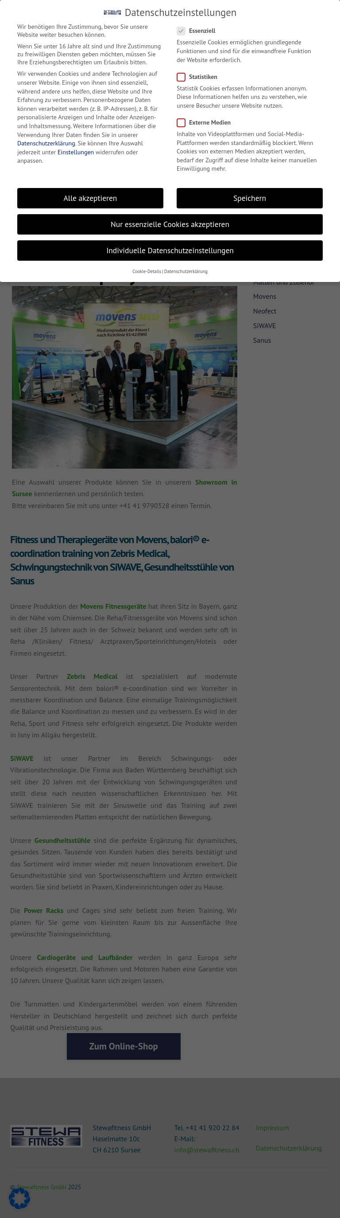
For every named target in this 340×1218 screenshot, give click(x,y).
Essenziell (200, 31)
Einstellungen (76, 152)
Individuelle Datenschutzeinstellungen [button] (170, 250)
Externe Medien (208, 122)
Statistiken (201, 77)
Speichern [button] (249, 198)
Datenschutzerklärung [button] (186, 271)
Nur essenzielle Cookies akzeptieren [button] (170, 224)
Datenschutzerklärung (46, 143)
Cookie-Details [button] (146, 271)
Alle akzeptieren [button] (90, 198)
